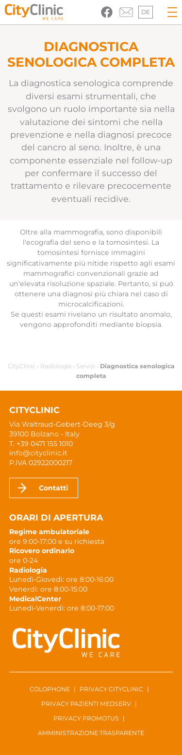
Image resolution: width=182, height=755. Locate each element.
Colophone (50, 689)
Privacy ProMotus (86, 718)
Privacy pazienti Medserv (86, 703)
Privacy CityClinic (111, 689)
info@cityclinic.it (38, 453)
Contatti (53, 488)
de (145, 12)
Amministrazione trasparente (91, 733)
